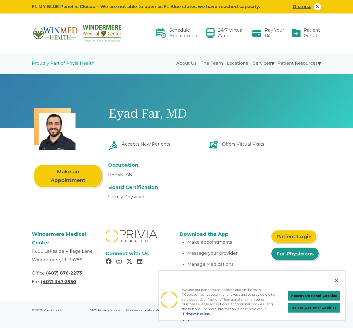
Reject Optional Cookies (314, 308)
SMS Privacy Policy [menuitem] (105, 310)
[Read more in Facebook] (109, 262)
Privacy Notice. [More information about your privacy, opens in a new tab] (196, 313)
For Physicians (295, 254)
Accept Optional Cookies (314, 296)
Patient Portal (312, 32)
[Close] (336, 280)
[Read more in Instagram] (119, 262)
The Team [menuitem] (212, 63)
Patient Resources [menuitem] (297, 63)
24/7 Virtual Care (231, 32)
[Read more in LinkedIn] (140, 262)
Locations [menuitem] (237, 63)
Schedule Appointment (184, 32)
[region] (252, 295)
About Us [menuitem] (186, 63)
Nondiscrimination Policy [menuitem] (145, 310)
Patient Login (294, 237)
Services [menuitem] (262, 63)
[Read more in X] (130, 262)
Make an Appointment (68, 176)
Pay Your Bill (274, 32)
